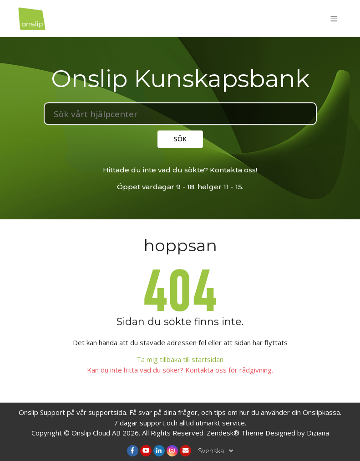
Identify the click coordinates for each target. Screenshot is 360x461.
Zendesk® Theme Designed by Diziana (268, 432)
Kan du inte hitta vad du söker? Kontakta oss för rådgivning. (180, 369)
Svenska (212, 450)
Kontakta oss (233, 170)
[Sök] (180, 113)
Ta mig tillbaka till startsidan (180, 359)
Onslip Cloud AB (96, 432)
